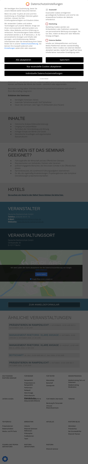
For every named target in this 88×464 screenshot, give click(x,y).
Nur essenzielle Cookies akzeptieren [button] (44, 62)
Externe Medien (54, 36)
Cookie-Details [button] (44, 75)
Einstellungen (9, 44)
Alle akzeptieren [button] (23, 56)
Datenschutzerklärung (29, 40)
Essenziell (52, 6)
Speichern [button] (64, 56)
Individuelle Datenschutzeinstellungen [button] (44, 69)
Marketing (52, 20)
